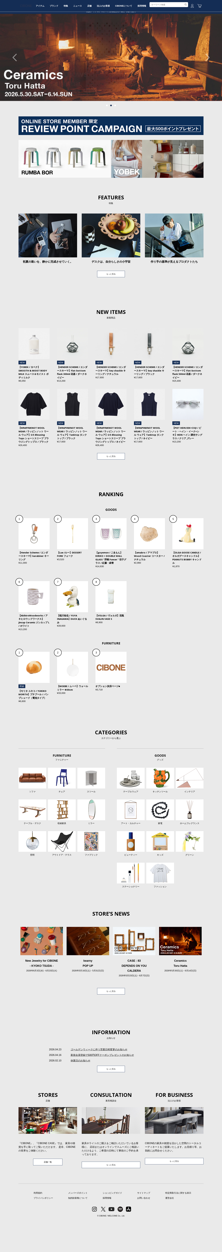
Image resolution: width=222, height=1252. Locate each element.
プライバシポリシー (43, 1229)
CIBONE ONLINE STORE (111, 23)
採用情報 (170, 33)
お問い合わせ (143, 1229)
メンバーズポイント (78, 1224)
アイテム (52, 33)
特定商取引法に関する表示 (178, 1224)
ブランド (68, 33)
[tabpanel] (111, 80)
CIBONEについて (149, 33)
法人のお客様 (126, 33)
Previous (16, 81)
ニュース (96, 33)
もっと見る (111, 297)
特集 (82, 33)
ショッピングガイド (112, 1224)
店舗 (111, 33)
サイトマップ (143, 1224)
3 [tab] (115, 128)
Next (206, 81)
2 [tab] (111, 128)
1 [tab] (106, 128)
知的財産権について (78, 1229)
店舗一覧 (48, 1193)
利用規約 (38, 1224)
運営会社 (169, 1229)
